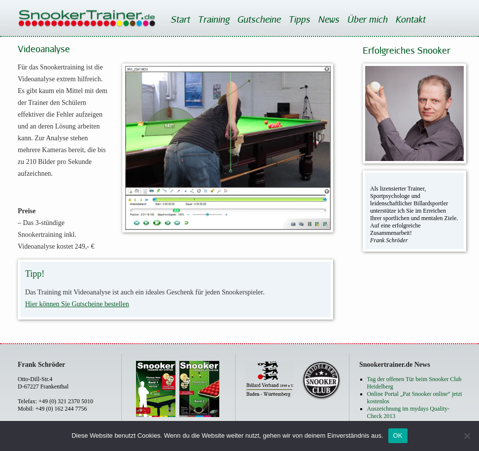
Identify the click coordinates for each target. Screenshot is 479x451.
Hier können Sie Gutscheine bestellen (77, 304)
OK (398, 435)
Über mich (367, 19)
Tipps (299, 19)
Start (180, 19)
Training (213, 19)
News (328, 19)
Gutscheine (258, 19)
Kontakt (410, 19)
